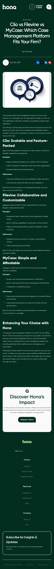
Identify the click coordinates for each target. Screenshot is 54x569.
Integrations (27, 493)
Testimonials (27, 498)
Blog (27, 503)
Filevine (5, 205)
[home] (9, 7)
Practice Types (27, 471)
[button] (48, 6)
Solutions (27, 466)
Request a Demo (27, 420)
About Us (27, 519)
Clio (4, 150)
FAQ (27, 525)
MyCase (6, 268)
